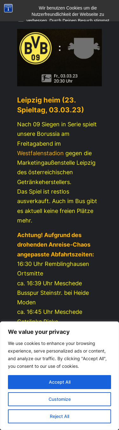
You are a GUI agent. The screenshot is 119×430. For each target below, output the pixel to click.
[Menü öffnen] (21, 20)
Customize (60, 399)
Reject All (59, 416)
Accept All (59, 382)
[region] (59, 375)
